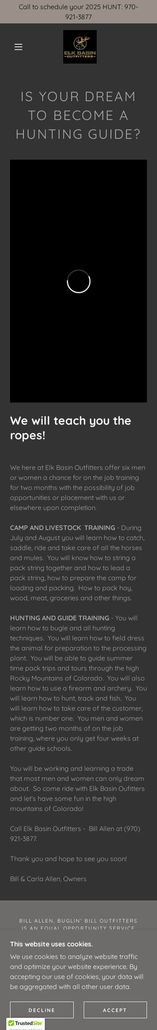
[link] (80, 47)
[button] (18, 46)
